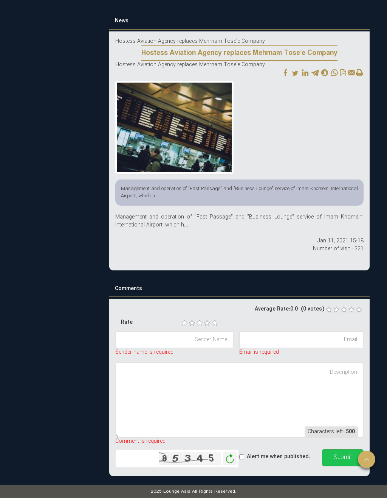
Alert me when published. (278, 457)
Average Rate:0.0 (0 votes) (289, 309)
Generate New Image (230, 458)
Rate (127, 322)
